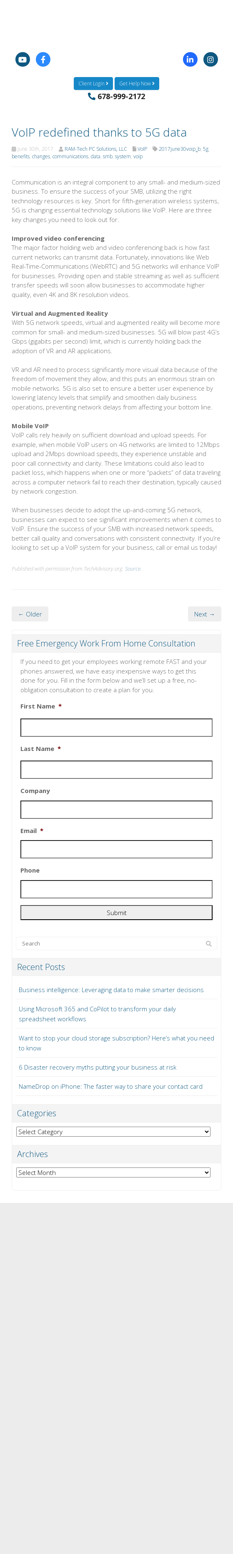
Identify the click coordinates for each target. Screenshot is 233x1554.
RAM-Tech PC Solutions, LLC (96, 148)
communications (70, 156)
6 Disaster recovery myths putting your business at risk (97, 1067)
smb (108, 156)
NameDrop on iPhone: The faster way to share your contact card (111, 1086)
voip (138, 156)
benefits (21, 156)
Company (35, 791)
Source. (133, 568)
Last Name (40, 749)
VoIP (142, 148)
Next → (204, 614)
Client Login (93, 83)
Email (31, 831)
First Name (41, 706)
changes (41, 156)
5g (205, 148)
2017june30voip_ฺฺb (179, 148)
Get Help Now (137, 83)
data (95, 156)
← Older (30, 614)
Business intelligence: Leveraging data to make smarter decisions (111, 989)
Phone (30, 870)
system (123, 156)
